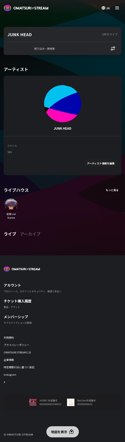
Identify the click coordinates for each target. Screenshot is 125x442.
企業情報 (9, 360)
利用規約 (9, 337)
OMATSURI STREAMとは (17, 352)
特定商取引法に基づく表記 (19, 367)
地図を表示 (59, 431)
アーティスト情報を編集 (101, 163)
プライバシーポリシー (16, 345)
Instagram (10, 374)
